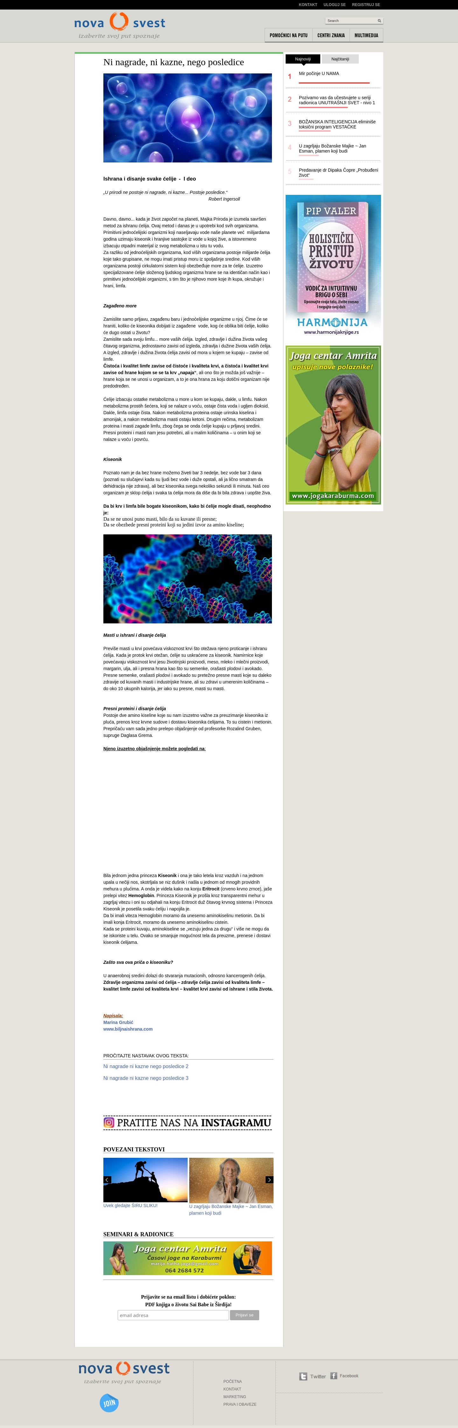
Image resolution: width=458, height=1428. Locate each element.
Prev (107, 1179)
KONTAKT (232, 1389)
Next (270, 1179)
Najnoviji (303, 60)
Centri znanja (331, 35)
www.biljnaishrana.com (128, 1029)
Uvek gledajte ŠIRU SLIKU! (130, 1205)
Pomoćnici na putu (289, 35)
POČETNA (233, 1381)
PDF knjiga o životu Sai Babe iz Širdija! (188, 1304)
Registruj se (366, 5)
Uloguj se (335, 5)
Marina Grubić (118, 1022)
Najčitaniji (340, 59)
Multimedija (366, 35)
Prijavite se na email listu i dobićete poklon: (188, 1297)
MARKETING (235, 1397)
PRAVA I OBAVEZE (240, 1404)
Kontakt (308, 5)
